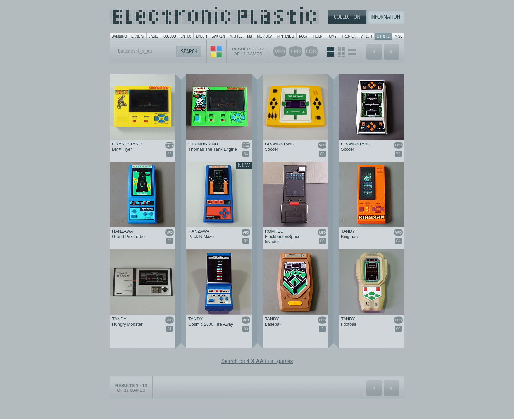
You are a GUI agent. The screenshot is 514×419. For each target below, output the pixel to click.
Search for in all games (257, 361)
